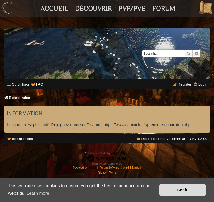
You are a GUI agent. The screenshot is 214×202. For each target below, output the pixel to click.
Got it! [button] (183, 190)
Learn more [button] (37, 193)
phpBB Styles (120, 153)
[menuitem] (37, 84)
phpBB (92, 167)
